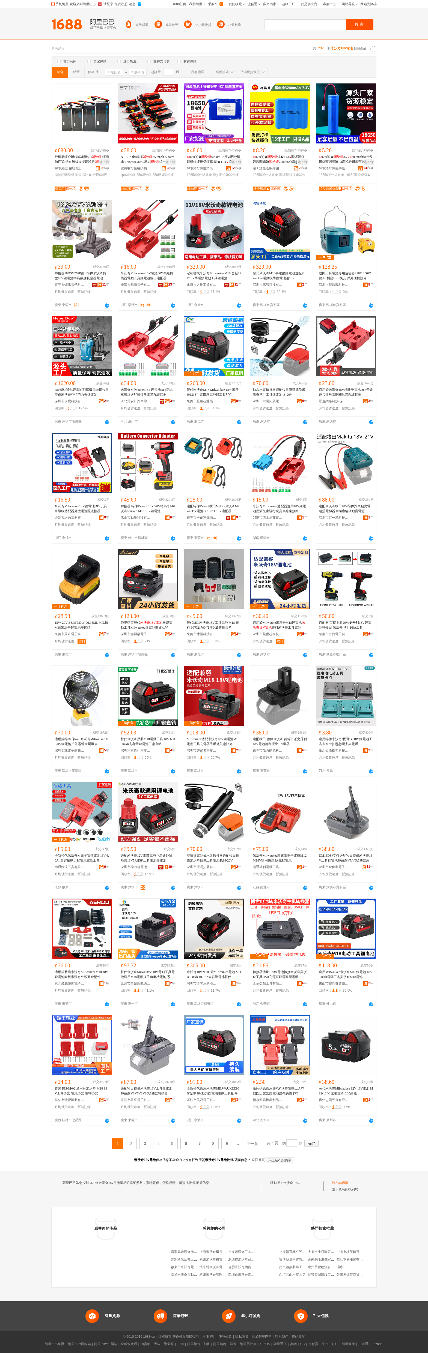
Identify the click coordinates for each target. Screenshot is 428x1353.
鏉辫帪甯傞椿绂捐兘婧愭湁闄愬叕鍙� (136, 168)
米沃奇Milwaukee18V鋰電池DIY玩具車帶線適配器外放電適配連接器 (147, 392)
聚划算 (169, 1344)
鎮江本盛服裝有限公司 (353, 1259)
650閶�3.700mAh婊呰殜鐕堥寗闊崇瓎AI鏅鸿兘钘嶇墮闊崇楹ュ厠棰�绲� (346, 159)
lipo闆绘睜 (128, 175)
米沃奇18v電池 (294, 1183)
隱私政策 (241, 1337)
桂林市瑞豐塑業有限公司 (70, 1100)
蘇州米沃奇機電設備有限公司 (221, 1259)
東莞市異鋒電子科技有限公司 (70, 634)
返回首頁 (258, 1160)
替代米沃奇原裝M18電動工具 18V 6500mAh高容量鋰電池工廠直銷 (148, 741)
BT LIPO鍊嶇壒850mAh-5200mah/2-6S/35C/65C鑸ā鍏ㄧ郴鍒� (147, 159)
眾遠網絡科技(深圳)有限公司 (334, 401)
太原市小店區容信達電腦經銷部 (331, 1252)
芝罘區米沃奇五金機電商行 (190, 1259)
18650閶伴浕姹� (199, 175)
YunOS (265, 1344)
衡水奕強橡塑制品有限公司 (268, 1100)
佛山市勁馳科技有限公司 (136, 518)
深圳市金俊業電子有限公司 (334, 867)
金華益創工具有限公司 (268, 983)
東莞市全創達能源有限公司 (202, 518)
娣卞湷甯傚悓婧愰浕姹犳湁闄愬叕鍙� (202, 168)
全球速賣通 (129, 1344)
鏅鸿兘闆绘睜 (64, 175)
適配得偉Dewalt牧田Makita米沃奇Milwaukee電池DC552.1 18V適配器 (213, 508)
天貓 (157, 1344)
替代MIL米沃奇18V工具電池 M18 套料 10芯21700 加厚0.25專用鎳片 (213, 625)
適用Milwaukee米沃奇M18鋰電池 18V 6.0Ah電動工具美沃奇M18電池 (345, 974)
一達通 (363, 1344)
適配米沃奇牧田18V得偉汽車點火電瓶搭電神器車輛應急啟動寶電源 (344, 508)
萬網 (293, 1344)
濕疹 (340, 1267)
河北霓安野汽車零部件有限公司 (136, 401)
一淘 (180, 1344)
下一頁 (252, 1143)
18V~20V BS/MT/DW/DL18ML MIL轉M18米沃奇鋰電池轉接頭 (81, 625)
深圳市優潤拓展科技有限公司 (202, 867)
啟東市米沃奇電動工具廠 (189, 1267)
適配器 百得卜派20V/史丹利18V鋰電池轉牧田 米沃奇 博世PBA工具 (345, 625)
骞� (105, 168)
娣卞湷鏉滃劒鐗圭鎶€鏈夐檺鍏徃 (70, 168)
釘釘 (335, 1344)
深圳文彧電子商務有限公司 (70, 750)
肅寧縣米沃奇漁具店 (185, 1252)
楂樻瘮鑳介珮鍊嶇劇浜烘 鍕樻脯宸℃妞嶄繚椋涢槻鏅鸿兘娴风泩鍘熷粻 (82, 159)
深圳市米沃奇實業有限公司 (248, 1275)
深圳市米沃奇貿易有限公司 (248, 1259)
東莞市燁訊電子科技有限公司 (70, 285)
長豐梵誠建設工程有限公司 (327, 1275)
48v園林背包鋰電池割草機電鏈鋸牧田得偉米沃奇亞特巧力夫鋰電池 (82, 392)
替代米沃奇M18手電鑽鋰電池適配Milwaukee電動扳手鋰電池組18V (279, 275)
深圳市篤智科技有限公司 (268, 285)
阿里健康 (348, 1344)
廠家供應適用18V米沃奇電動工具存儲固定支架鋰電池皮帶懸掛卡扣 (278, 1091)
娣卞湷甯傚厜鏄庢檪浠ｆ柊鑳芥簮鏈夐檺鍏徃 (334, 168)
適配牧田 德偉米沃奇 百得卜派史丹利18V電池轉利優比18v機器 (280, 741)
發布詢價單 (340, 1183)
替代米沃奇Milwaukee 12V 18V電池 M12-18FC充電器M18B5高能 (346, 1091)
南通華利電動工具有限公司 (268, 867)
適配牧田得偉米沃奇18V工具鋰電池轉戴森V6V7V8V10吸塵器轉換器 (146, 1091)
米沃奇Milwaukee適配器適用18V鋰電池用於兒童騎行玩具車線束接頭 (279, 508)
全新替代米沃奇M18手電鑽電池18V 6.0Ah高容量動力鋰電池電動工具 (82, 858)
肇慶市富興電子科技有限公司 (334, 634)
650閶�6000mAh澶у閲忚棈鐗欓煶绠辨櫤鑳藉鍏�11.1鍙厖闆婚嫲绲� (213, 159)
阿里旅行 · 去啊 (198, 1344)
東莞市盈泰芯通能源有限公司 (202, 401)
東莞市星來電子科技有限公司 (136, 1100)
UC (302, 1344)
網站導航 (298, 1337)
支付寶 (313, 1344)
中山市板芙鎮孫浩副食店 (355, 1252)
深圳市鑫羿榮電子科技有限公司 (136, 634)
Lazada (377, 1344)
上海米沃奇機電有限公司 (218, 1252)
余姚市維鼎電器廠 (68, 518)
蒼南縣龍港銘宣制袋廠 (324, 1259)
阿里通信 (280, 1344)
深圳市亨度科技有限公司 (70, 401)
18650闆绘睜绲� (358, 175)
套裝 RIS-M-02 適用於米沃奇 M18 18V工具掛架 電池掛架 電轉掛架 (81, 1091)
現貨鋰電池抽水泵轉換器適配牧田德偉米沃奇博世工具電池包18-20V (213, 858)
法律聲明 (208, 1337)
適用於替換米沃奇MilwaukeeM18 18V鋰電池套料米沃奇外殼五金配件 (81, 974)
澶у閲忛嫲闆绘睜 (226, 175)
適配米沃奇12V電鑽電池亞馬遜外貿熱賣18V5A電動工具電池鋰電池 (146, 858)
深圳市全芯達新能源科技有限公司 (202, 983)
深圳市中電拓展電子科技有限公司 (268, 401)
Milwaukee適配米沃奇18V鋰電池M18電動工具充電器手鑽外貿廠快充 (213, 741)
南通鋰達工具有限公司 (70, 867)
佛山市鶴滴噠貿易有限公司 (334, 983)
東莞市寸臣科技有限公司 (202, 634)
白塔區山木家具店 (292, 1275)
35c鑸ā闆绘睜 (163, 175)
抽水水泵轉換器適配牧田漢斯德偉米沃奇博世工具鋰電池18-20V (279, 392)
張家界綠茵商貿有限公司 (355, 1275)
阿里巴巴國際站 (79, 1344)
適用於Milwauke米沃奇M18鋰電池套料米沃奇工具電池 (279, 625)
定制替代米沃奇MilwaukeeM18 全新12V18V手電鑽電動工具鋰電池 (214, 275)
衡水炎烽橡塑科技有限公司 (334, 750)
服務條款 (225, 1337)
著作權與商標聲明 (186, 1337)
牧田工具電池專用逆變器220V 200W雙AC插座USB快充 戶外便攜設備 (345, 275)
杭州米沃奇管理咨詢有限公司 (221, 1275)
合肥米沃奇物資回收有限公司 (249, 1267)
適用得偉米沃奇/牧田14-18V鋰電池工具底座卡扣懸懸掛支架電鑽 (345, 741)
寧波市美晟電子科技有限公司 (202, 1100)
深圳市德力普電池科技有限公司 (136, 867)
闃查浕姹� (83, 175)
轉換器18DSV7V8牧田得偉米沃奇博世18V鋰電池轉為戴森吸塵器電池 (80, 275)
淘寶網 (145, 1344)
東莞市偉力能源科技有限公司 (268, 750)
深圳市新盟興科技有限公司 (334, 285)
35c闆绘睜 (143, 175)
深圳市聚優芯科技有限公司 (268, 634)
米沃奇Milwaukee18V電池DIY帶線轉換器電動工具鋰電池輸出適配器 (147, 275)
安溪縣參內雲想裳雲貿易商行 (300, 1259)
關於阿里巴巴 (262, 1337)
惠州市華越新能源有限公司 (136, 983)
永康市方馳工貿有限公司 (202, 285)
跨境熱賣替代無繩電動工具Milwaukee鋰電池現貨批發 (146, 625)
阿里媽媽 (219, 1344)
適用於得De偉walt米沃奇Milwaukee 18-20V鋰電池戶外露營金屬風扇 (82, 741)
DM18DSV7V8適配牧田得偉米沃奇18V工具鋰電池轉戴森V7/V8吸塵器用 (345, 858)
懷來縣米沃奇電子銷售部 (218, 1267)
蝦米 (233, 1344)
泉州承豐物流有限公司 (324, 1267)
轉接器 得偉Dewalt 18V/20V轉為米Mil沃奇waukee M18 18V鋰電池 (148, 508)
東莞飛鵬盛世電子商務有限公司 (70, 983)
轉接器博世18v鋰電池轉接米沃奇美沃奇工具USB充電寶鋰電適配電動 (280, 974)
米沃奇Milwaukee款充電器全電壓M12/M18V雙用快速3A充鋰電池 (280, 858)
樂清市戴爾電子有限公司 (136, 285)
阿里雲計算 (248, 1344)
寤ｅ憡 (104, 162)
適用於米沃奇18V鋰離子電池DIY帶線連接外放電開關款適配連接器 (346, 392)
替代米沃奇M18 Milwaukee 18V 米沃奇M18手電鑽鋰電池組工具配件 (213, 392)
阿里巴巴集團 (54, 1344)
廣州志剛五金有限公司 (334, 1100)
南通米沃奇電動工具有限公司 (192, 1275)
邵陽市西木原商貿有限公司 (268, 518)
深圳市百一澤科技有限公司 (334, 518)
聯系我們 (281, 1337)
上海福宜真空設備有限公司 (299, 1252)
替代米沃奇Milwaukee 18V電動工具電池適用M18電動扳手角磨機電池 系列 (148, 974)
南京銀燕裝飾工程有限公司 (299, 1267)
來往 (325, 1344)
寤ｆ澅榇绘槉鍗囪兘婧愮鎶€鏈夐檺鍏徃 (268, 168)
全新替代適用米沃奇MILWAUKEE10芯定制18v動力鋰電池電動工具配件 (213, 1091)
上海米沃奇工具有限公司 (246, 1252)
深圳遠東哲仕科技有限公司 (136, 750)
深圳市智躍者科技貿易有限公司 (202, 750)
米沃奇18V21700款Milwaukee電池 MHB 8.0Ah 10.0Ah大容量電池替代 (214, 974)
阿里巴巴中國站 (105, 1344)
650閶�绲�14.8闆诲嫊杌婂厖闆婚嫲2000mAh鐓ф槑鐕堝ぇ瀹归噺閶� (280, 159)
